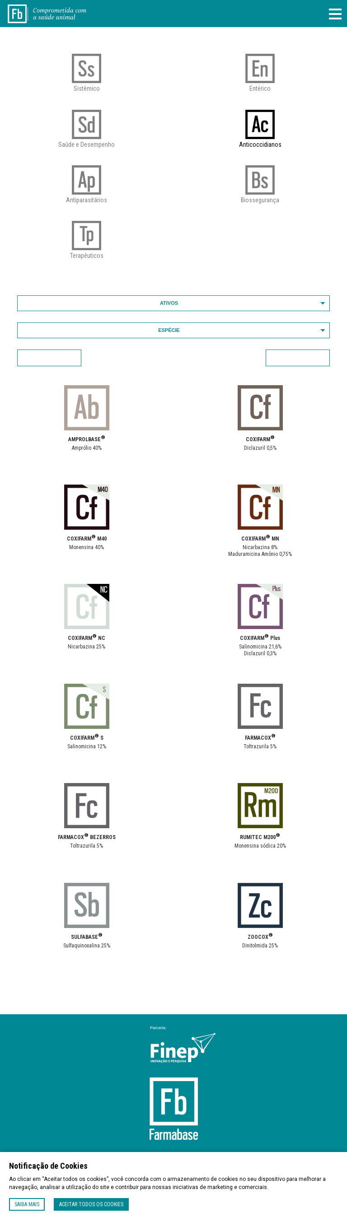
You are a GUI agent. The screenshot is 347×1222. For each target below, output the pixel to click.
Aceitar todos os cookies (91, 1204)
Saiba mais (26, 1204)
